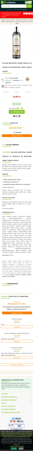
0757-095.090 (22, 9)
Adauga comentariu (16, 135)
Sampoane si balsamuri (22, 19)
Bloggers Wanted (8, 409)
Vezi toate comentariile (16, 364)
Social (3, 403)
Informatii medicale (9, 400)
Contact (4, 394)
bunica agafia (11, 276)
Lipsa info (28, 92)
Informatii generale (9, 397)
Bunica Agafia (14, 78)
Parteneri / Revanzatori (10, 412)
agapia (24, 274)
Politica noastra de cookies (17, 446)
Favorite (17, 92)
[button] (26, 2)
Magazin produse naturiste (8, 19)
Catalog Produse (8, 406)
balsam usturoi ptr (15, 274)
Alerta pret (6, 92)
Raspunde (17, 327)
